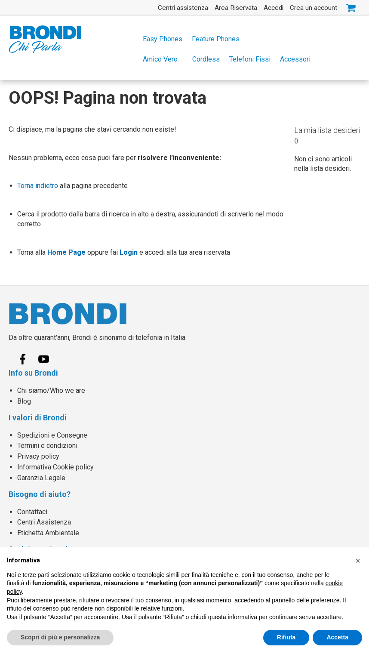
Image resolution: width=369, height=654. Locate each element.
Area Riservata (236, 8)
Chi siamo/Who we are (51, 390)
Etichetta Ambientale (48, 533)
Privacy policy (38, 456)
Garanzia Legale (41, 478)
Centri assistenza (183, 8)
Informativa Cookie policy (55, 467)
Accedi (273, 8)
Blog (24, 401)
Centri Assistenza (44, 522)
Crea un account (313, 8)
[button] (358, 561)
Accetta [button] (337, 637)
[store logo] (45, 39)
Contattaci (32, 512)
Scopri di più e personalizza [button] (60, 637)
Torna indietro (37, 186)
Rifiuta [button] (286, 637)
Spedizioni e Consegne (52, 435)
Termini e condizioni (47, 445)
